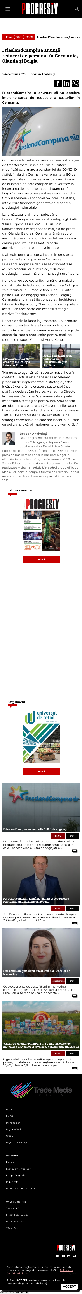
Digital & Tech (14, 1129)
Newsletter (12, 1155)
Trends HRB (12, 1208)
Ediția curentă (20, 490)
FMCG (29, 37)
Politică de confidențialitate (21, 1188)
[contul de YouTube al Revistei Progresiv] (74, 1256)
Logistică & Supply (16, 1142)
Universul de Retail (16, 1201)
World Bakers (13, 1228)
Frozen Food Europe (17, 1214)
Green (9, 1135)
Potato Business (15, 1221)
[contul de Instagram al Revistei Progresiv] (58, 1256)
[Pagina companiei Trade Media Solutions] (66, 1249)
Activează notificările (14, 1292)
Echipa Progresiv (15, 1175)
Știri (18, 37)
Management (58, 981)
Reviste (10, 1162)
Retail (9, 1109)
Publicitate (12, 1182)
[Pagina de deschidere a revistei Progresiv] (41, 8)
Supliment (17, 701)
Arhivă (41, 559)
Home (8, 37)
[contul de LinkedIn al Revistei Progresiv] (69, 1256)
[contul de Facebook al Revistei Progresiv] (63, 1256)
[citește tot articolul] (73, 849)
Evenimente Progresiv (18, 1168)
